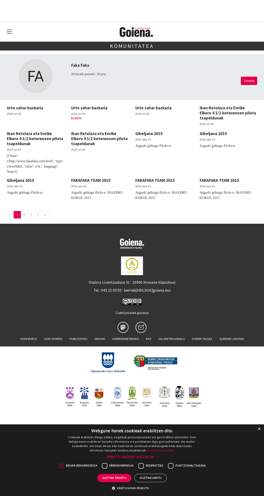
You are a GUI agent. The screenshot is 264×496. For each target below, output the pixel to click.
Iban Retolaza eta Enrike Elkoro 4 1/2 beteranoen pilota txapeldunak (228, 113)
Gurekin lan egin (231, 339)
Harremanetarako (125, 339)
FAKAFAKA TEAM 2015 (90, 180)
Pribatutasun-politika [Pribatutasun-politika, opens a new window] (160, 450)
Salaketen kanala (171, 339)
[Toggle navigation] (9, 32)
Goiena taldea (202, 339)
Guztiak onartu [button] (114, 478)
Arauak (99, 339)
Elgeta (76, 118)
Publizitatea (78, 339)
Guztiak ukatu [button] (150, 478)
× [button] (259, 429)
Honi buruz (28, 339)
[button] (132, 457)
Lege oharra (53, 339)
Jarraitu (249, 81)
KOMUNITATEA (132, 46)
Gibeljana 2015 (149, 133)
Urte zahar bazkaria (25, 107)
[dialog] (132, 460)
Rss (148, 339)
